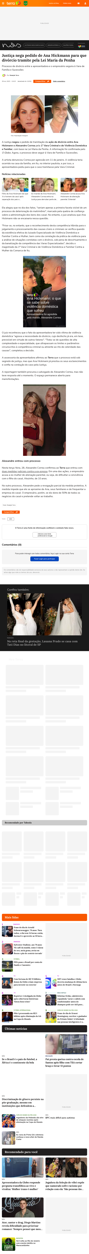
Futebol (17, 959)
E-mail (78, 3)
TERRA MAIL (67, 3)
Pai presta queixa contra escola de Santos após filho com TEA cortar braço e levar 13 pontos (64, 1062)
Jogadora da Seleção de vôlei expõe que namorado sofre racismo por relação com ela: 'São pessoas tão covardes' (64, 1186)
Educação (49, 1056)
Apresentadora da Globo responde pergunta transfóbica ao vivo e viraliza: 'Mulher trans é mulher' (21, 1186)
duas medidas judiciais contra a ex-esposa (24, 471)
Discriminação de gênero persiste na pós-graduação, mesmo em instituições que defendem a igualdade (23, 1103)
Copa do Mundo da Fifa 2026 (67, 1010)
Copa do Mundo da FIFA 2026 (25, 3)
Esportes (19, 1238)
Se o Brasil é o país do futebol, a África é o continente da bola (19, 1061)
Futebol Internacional (22, 1010)
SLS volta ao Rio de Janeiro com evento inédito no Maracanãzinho (28, 1243)
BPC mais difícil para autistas (60, 1118)
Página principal (14, 3)
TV (14, 976)
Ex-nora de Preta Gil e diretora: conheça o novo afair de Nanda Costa (30, 1137)
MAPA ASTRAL (54, 3)
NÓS (10, 519)
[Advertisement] (63, 1138)
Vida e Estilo (61, 993)
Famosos (10, 638)
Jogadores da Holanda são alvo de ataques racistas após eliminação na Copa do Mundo (29, 1120)
